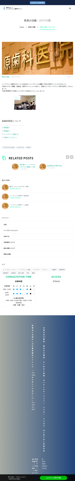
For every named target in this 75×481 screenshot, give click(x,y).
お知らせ (6, 236)
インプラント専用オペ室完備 (19, 196)
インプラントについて (11, 230)
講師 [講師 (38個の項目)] (33, 273)
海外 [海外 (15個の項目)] (27, 273)
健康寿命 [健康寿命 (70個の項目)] (62, 269)
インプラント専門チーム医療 (19, 205)
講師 (28, 147)
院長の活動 (5, 77)
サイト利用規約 (35, 466)
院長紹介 (7, 131)
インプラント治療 (9, 147)
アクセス (44, 422)
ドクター (44, 410)
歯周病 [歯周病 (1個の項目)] (13, 273)
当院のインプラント (10, 137)
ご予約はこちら (35, 471)
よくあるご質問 (44, 369)
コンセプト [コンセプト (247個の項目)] (36, 269)
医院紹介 (7, 127)
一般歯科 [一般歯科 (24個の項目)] (54, 269)
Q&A (5, 224)
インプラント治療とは (11, 134)
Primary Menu (70, 8)
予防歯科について (9, 242)
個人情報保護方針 (35, 460)
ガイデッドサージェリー (44, 391)
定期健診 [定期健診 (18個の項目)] (6, 273)
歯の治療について (9, 248)
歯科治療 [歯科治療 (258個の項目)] (21, 273)
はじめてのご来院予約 (37, 3)
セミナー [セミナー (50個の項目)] (45, 269)
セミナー (20, 147)
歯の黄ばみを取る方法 (54, 166)
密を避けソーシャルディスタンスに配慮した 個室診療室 (28, 166)
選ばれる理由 (44, 351)
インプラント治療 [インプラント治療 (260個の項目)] (24, 269)
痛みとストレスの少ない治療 (19, 186)
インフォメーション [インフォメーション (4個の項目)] (9, 269)
